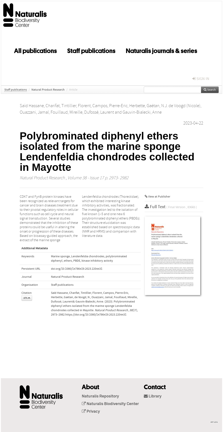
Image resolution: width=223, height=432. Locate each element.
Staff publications (91, 50)
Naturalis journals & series (161, 50)
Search (210, 89)
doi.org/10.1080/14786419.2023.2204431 (76, 269)
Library (153, 396)
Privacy (91, 412)
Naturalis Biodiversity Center (110, 404)
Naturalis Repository (100, 396)
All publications (35, 50)
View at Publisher (157, 196)
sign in (200, 78)
